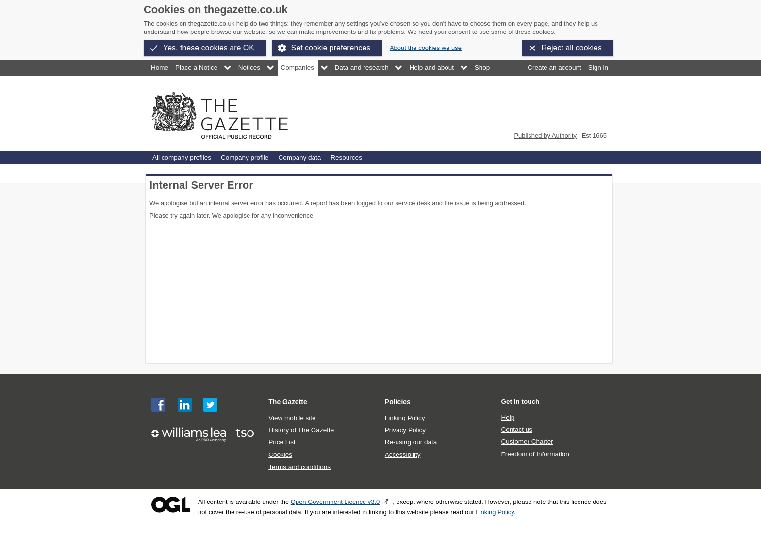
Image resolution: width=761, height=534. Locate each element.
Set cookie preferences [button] (331, 48)
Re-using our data (411, 442)
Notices (249, 67)
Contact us (516, 429)
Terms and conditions (299, 466)
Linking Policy (405, 417)
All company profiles (181, 157)
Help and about (431, 67)
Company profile (244, 157)
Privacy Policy (405, 430)
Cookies (280, 454)
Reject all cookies (572, 48)
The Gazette (287, 401)
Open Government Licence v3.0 (335, 501)
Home (159, 67)
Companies (297, 67)
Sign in (598, 67)
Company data (299, 157)
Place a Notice (196, 67)
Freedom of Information (535, 454)
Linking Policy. (495, 512)
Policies (398, 401)
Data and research (362, 67)
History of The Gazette (301, 430)
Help (507, 417)
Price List (282, 442)
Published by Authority (545, 135)
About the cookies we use (426, 47)
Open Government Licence (170, 505)
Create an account (554, 67)
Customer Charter (527, 441)
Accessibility (403, 454)
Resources (346, 157)
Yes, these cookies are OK (208, 48)
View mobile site (291, 417)
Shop (482, 67)
